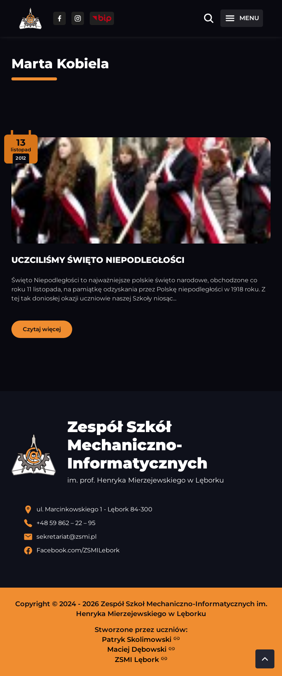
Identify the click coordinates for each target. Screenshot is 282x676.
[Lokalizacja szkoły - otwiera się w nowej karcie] (147, 509)
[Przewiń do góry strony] (264, 658)
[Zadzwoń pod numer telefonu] (147, 523)
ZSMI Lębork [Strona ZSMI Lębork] (141, 659)
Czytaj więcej (42, 329)
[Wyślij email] (147, 536)
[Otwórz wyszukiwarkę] (208, 18)
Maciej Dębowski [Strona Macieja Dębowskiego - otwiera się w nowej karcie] (141, 649)
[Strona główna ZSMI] (30, 18)
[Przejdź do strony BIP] (102, 18)
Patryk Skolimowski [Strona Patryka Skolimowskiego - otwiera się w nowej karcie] (141, 639)
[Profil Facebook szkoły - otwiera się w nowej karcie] (147, 550)
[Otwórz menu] (241, 18)
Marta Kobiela (60, 63)
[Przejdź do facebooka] (59, 18)
